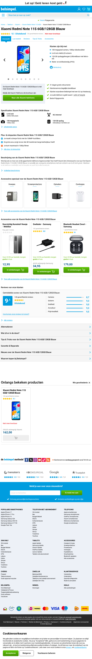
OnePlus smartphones (71, 516)
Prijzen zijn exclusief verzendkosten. (70, 617)
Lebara (34, 525)
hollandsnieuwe (37, 521)
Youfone (35, 536)
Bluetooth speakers (70, 556)
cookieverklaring (80, 647)
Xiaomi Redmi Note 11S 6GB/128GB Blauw (57, 24)
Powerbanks (68, 547)
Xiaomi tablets (37, 547)
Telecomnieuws (6, 576)
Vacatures (4, 596)
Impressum (54, 622)
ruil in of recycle (79, 95)
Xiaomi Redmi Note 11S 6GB (31, 24)
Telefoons (69, 509)
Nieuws (17, 622)
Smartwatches (68, 554)
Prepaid (3, 574)
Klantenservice (71, 571)
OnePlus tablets (37, 550)
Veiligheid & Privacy (7, 590)
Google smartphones (71, 523)
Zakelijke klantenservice (40, 576)
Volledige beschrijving (10, 170)
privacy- (69, 647)
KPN (33, 523)
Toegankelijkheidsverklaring (10, 592)
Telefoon (10, 24)
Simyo (34, 532)
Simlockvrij (55, 67)
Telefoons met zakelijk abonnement (43, 578)
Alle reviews (6, 320)
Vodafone (35, 534)
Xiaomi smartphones (71, 519)
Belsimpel (5, 585)
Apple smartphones (70, 512)
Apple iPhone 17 (6, 512)
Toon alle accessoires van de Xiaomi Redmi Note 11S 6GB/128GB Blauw (29, 211)
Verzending (67, 574)
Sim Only (5, 540)
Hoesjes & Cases (69, 543)
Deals (66, 585)
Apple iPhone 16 (6, 516)
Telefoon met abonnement (44, 509)
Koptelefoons (68, 552)
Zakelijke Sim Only (38, 581)
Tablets (36, 540)
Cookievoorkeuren (66, 622)
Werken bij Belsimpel (35, 622)
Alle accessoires (69, 558)
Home (3, 24)
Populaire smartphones (12, 509)
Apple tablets (36, 543)
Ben (33, 514)
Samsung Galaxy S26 (8, 519)
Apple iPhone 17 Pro (7, 514)
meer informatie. (70, 619)
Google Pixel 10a (6, 525)
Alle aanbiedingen (70, 588)
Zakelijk (36, 571)
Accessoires (69, 540)
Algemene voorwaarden (81, 622)
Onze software (5, 594)
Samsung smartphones (71, 514)
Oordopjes (67, 550)
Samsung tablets (37, 545)
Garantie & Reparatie (70, 578)
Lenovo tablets (37, 552)
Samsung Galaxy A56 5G (9, 521)
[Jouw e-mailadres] (35, 492)
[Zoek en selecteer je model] (48, 15)
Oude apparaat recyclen (8, 578)
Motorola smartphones (71, 521)
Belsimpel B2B (37, 574)
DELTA (34, 519)
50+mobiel (35, 512)
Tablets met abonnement (40, 554)
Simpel (34, 529)
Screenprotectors (69, 545)
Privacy (46, 622)
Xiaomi (17, 24)
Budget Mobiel (37, 516)
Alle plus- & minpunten (10, 149)
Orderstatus (68, 576)
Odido (34, 527)
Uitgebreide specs (9, 127)
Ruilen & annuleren (70, 581)
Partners (24, 622)
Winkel (35, 585)
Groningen (35, 588)
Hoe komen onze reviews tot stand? (16, 314)
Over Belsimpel (5, 588)
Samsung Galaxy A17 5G (9, 523)
